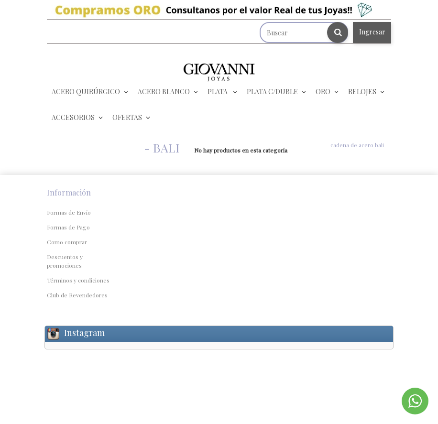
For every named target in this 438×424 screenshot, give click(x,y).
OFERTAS (127, 117)
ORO (323, 91)
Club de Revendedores (77, 295)
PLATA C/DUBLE (272, 91)
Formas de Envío (69, 212)
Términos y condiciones (78, 280)
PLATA (218, 91)
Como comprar (67, 242)
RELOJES (362, 91)
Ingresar (372, 31)
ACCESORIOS (73, 117)
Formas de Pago (68, 227)
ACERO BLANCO (164, 91)
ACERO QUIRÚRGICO (86, 91)
